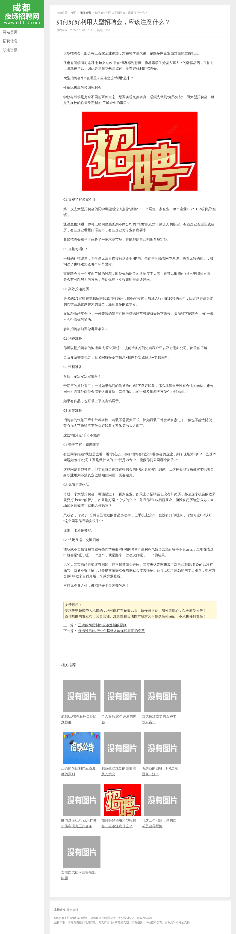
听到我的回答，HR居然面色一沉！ (160, 754)
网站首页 (10, 32)
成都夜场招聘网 (22, 14)
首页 (73, 12)
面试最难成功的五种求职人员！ (160, 702)
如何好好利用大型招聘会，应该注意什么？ (113, 21)
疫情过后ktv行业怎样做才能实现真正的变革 (111, 631)
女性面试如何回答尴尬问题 (79, 858)
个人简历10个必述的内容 (120, 702)
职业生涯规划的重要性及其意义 (120, 754)
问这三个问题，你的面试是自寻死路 (160, 806)
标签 (113, 917)
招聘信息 (10, 41)
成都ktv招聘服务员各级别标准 (79, 702)
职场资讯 (10, 50)
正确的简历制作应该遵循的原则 (102, 625)
